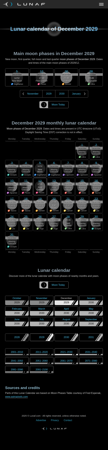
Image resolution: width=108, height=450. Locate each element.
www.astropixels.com (16, 396)
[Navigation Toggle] (54, 4)
